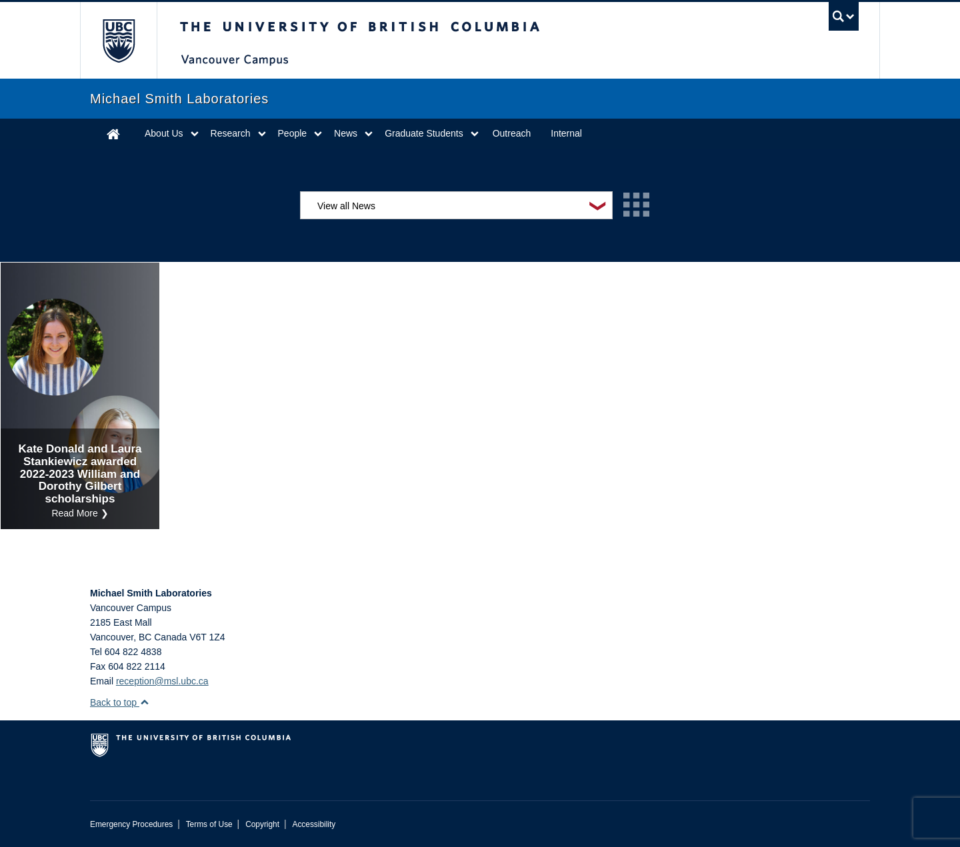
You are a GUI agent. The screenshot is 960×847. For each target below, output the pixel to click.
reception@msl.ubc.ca (162, 681)
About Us (164, 133)
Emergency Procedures (131, 824)
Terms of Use (209, 824)
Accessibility (313, 824)
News (345, 133)
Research (231, 133)
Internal (566, 133)
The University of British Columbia (118, 40)
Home (113, 134)
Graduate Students (424, 133)
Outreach (512, 133)
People (292, 133)
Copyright (262, 824)
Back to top (119, 702)
